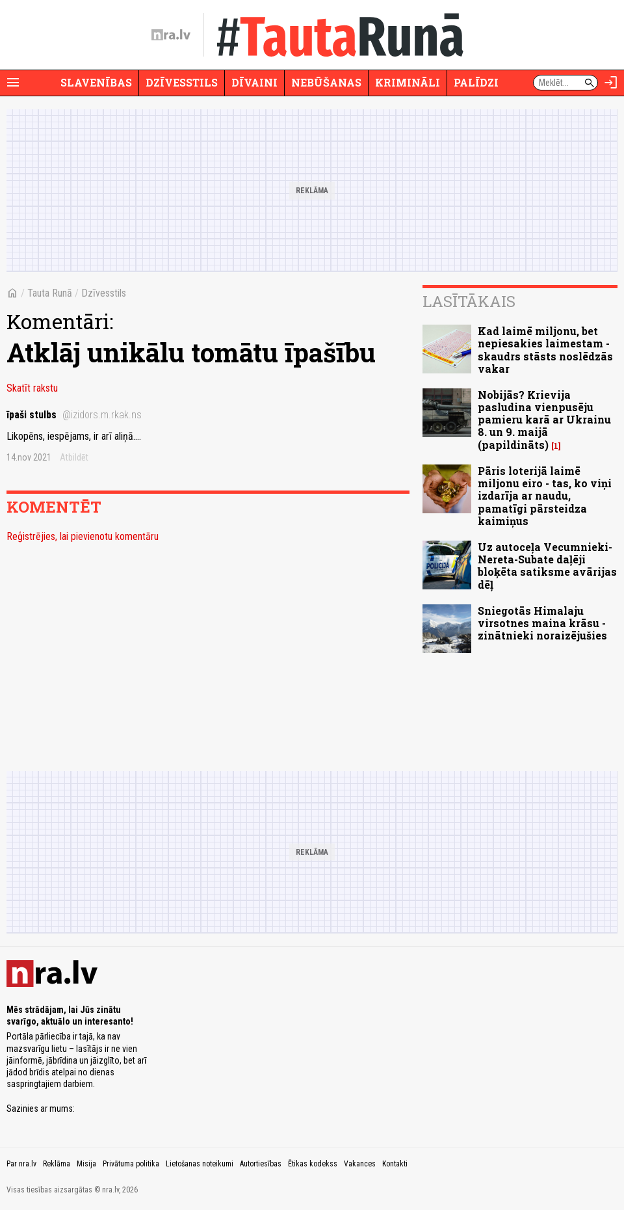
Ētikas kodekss (312, 1163)
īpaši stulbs (74, 415)
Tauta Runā (49, 293)
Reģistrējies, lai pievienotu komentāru (82, 536)
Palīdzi (476, 82)
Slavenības (96, 82)
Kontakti (395, 1163)
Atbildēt (74, 457)
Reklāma (56, 1163)
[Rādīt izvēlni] (13, 83)
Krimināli (407, 82)
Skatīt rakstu (32, 388)
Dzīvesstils (182, 82)
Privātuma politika (131, 1163)
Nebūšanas (326, 82)
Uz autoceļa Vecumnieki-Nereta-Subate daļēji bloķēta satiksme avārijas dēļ (547, 565)
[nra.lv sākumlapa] (170, 35)
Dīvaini (254, 82)
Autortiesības (260, 1163)
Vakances (360, 1163)
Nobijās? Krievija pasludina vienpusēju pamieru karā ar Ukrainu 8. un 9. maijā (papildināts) (544, 419)
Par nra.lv (21, 1163)
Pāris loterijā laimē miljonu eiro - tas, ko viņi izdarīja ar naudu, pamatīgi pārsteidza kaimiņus (545, 496)
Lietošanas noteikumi (199, 1163)
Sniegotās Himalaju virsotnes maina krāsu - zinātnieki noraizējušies (542, 623)
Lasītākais (468, 301)
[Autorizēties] (611, 83)
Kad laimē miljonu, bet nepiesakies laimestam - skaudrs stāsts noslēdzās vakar (545, 349)
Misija (86, 1163)
